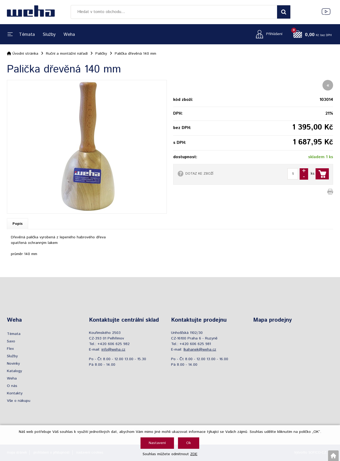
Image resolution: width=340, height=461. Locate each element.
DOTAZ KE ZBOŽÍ (199, 173)
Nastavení (157, 443)
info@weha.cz (113, 349)
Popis (17, 223)
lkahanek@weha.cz (200, 349)
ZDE (193, 454)
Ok (188, 443)
